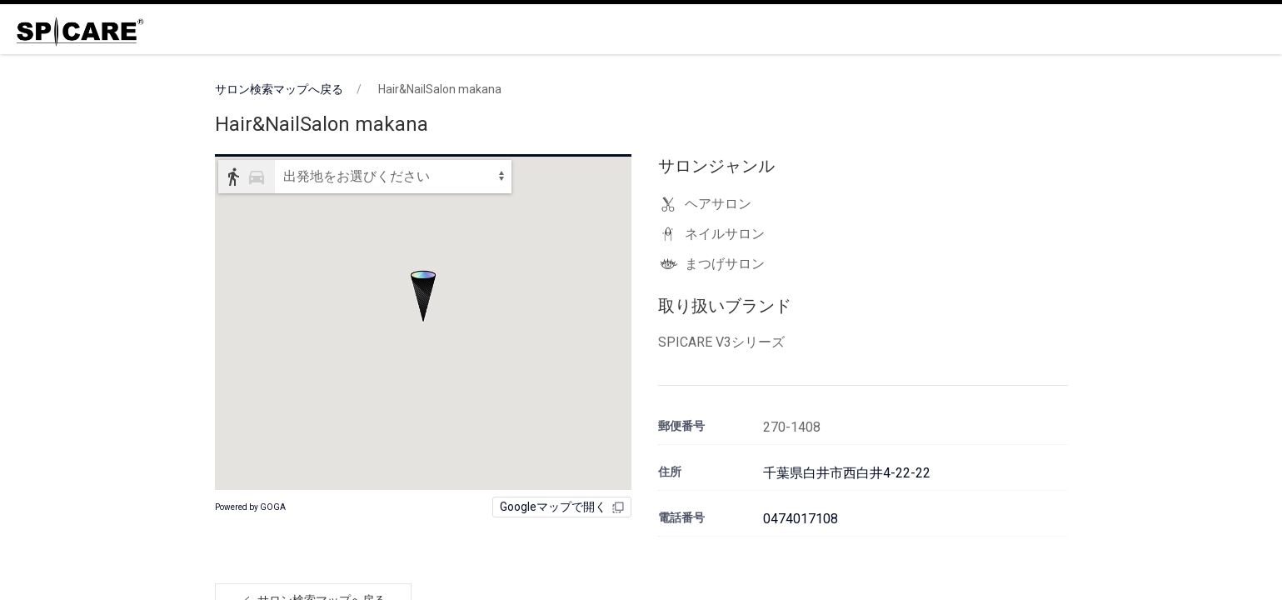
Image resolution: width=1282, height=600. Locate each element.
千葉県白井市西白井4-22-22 (846, 473)
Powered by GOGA (250, 507)
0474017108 (800, 519)
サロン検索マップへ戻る (279, 89)
